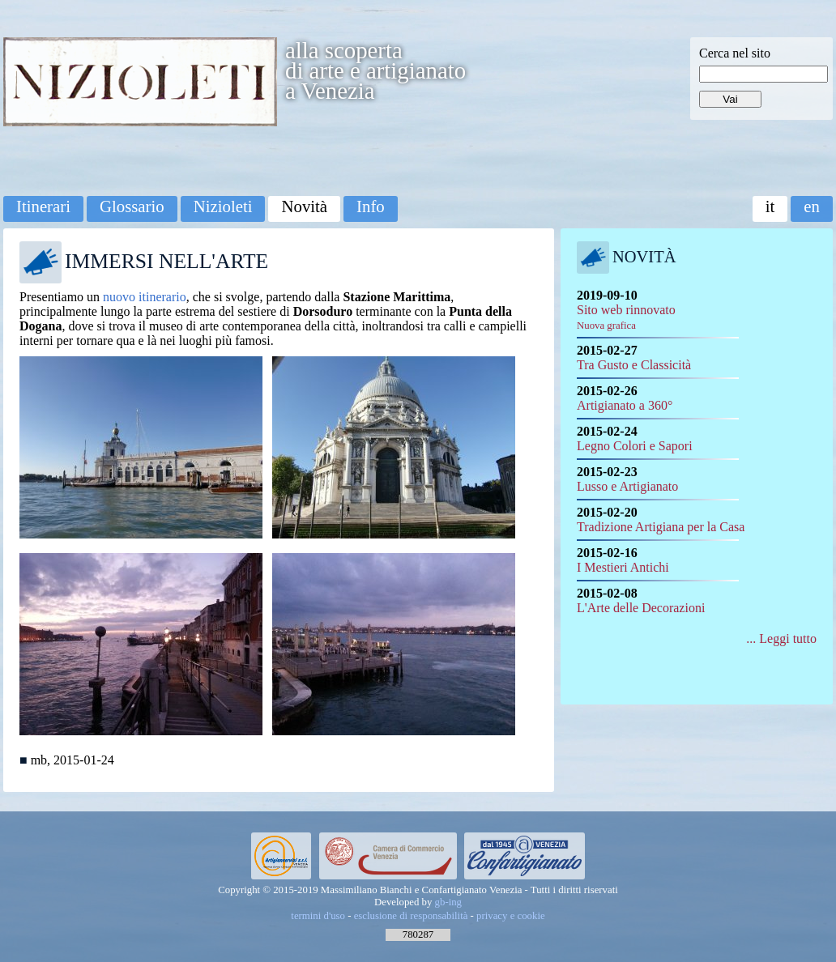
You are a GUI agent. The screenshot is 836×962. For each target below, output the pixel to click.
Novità (304, 206)
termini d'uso (318, 916)
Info (370, 206)
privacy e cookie (510, 916)
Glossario (132, 206)
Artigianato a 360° (624, 405)
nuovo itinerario (144, 297)
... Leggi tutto (781, 638)
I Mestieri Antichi (623, 567)
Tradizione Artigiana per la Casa (660, 527)
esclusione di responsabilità (411, 916)
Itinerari (43, 206)
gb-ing (448, 902)
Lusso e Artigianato (627, 486)
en (812, 206)
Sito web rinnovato (626, 317)
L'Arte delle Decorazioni (641, 608)
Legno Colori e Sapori (635, 446)
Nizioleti (223, 206)
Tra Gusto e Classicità (634, 365)
